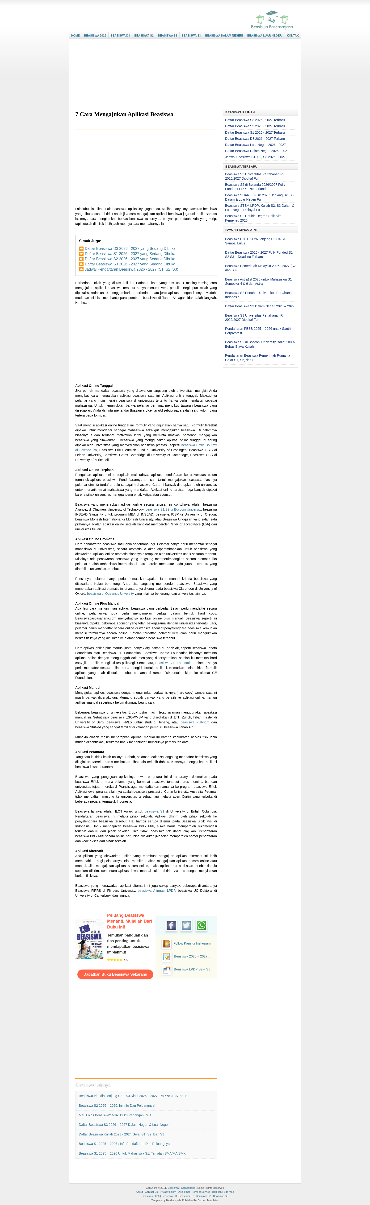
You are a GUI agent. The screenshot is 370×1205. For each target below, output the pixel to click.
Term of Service (201, 1191)
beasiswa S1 (154, 811)
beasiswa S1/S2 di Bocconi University (173, 509)
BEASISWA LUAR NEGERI (265, 35)
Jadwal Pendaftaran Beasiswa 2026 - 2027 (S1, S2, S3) (131, 269)
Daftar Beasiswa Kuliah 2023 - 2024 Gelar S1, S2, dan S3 (121, 1134)
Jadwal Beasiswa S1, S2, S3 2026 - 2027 (255, 157)
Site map (229, 1191)
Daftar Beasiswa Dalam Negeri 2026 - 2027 (257, 151)
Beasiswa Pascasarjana (181, 1187)
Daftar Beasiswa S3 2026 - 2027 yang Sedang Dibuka (130, 264)
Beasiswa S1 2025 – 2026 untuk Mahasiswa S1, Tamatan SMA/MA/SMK (132, 1153)
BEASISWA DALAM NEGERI (224, 35)
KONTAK (293, 35)
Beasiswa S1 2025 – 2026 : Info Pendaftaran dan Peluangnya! (125, 1144)
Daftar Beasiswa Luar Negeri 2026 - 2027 (255, 145)
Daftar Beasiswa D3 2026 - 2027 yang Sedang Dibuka (130, 249)
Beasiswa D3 (169, 1196)
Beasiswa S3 (220, 1196)
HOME (75, 35)
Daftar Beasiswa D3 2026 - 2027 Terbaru (255, 138)
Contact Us (151, 1191)
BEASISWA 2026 (95, 35)
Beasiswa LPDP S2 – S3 (192, 969)
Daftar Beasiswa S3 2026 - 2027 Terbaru (255, 120)
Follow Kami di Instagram (191, 943)
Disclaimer (184, 1191)
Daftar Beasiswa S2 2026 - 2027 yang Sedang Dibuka (130, 259)
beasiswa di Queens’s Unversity (110, 593)
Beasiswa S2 (203, 1196)
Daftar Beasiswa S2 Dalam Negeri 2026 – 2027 (259, 306)
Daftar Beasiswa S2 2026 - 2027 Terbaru (255, 126)
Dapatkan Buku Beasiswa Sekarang (115, 974)
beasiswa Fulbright (195, 722)
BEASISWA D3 (120, 35)
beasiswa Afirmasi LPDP (156, 890)
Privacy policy (168, 1191)
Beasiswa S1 (186, 1196)
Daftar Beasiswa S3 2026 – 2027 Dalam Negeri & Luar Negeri (124, 1125)
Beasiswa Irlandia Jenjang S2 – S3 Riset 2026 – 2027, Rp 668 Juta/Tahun (133, 1096)
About (139, 1191)
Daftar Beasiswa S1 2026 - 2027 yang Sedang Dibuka (130, 254)
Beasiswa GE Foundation (174, 663)
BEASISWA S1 (144, 35)
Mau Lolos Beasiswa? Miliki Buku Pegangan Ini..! (115, 1115)
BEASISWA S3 (191, 35)
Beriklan (217, 1191)
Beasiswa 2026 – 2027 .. (192, 956)
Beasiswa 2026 (151, 1196)
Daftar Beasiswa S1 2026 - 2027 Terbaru (255, 132)
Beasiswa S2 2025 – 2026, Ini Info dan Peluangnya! (117, 1105)
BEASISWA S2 (167, 35)
